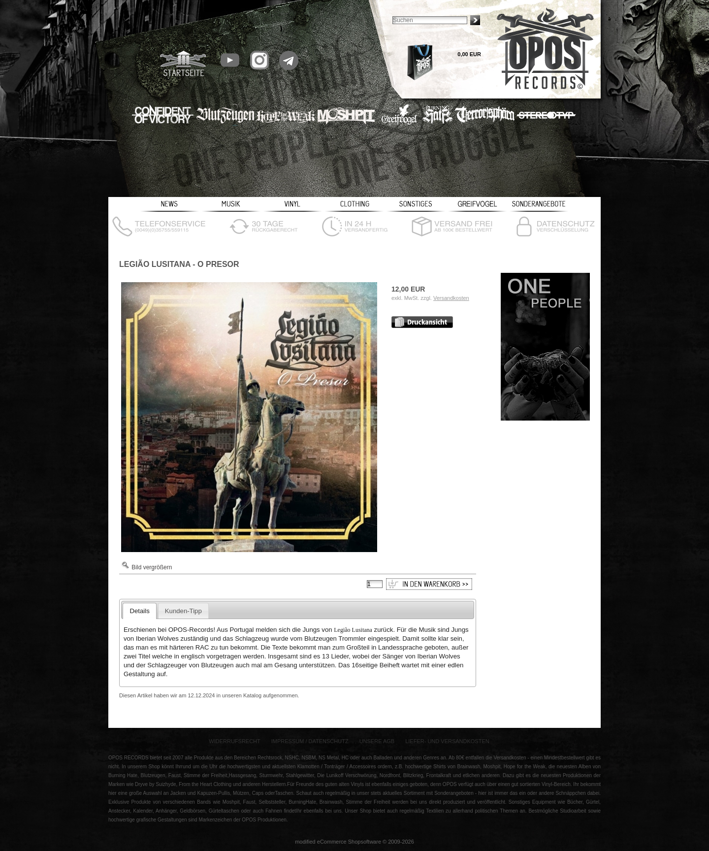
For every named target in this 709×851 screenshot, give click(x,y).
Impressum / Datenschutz (310, 741)
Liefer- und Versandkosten (447, 741)
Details (139, 611)
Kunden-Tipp (183, 611)
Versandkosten (451, 298)
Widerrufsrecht (234, 741)
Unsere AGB (377, 741)
